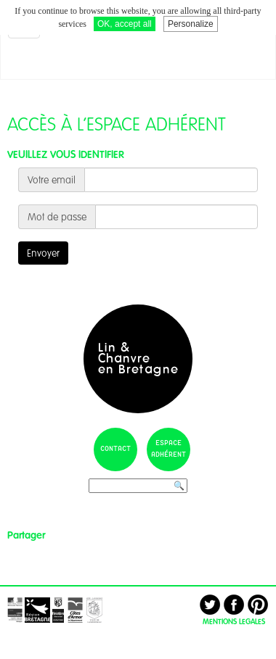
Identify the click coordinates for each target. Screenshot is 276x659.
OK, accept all (124, 24)
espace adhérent (168, 448)
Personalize (191, 24)
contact (115, 448)
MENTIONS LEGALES (234, 621)
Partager (26, 535)
